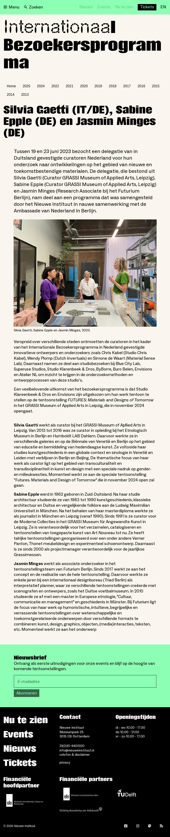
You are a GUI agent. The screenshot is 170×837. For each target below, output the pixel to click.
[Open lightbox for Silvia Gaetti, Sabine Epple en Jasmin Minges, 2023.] (85, 273)
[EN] (163, 7)
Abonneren (26, 693)
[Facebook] (126, 826)
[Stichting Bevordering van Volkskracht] (81, 810)
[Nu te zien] (124, 7)
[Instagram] (137, 826)
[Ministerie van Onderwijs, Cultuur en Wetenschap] (24, 800)
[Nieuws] (86, 7)
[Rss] (161, 826)
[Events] (104, 7)
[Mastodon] (149, 826)
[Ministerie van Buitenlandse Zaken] (81, 794)
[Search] (33, 7)
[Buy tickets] (147, 7)
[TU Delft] (126, 794)
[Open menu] (11, 7)
